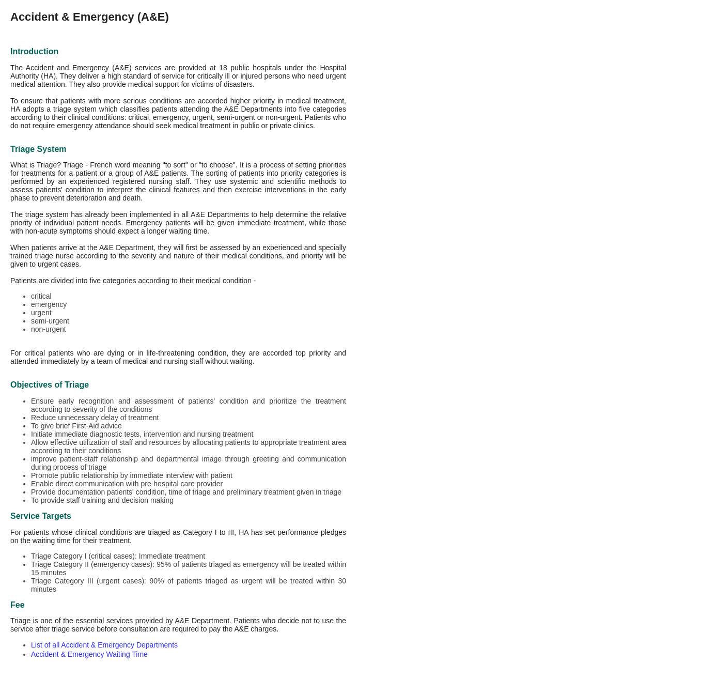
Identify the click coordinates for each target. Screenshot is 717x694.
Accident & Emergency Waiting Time (89, 654)
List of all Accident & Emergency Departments (104, 645)
